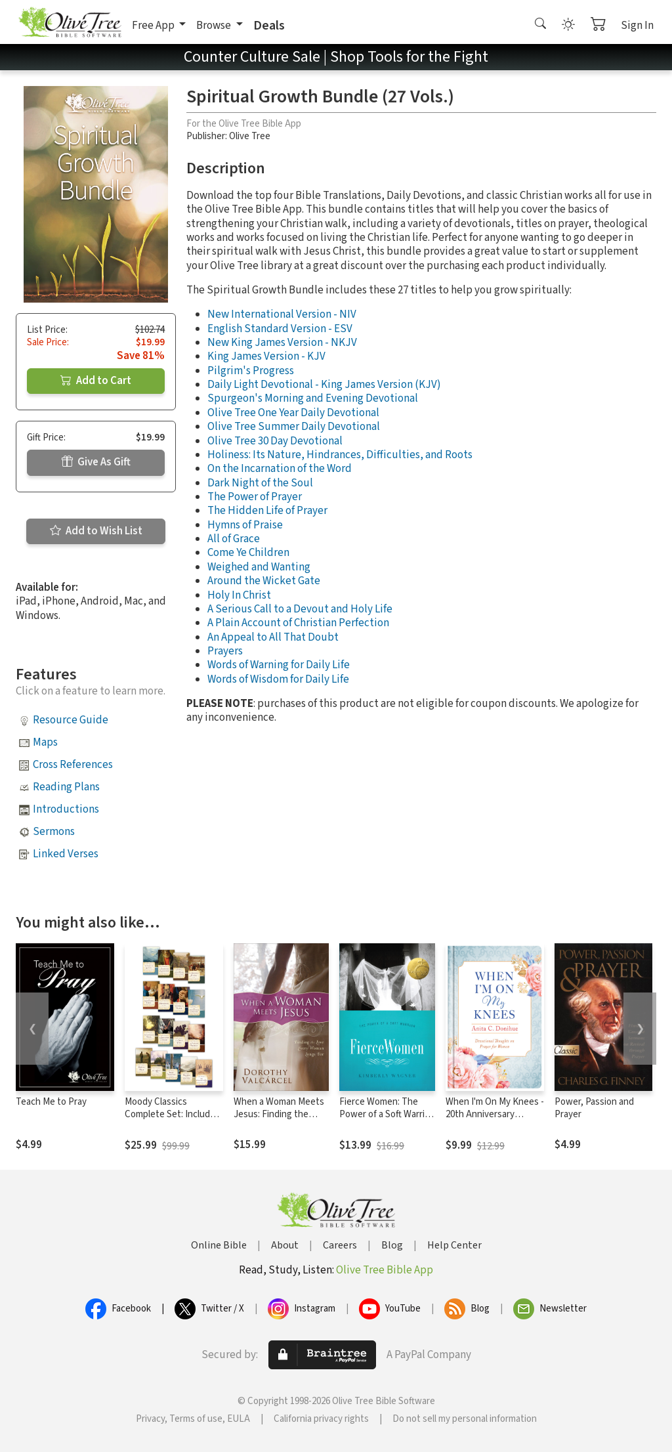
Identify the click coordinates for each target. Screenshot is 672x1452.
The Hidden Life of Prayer (267, 511)
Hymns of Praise (245, 525)
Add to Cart (95, 381)
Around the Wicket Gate (263, 581)
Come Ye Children (248, 553)
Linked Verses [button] (65, 854)
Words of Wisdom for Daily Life (278, 679)
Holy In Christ (239, 595)
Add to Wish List (96, 531)
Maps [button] (45, 742)
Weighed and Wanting (258, 567)
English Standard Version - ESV (279, 329)
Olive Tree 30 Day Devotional (275, 441)
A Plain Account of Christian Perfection (298, 623)
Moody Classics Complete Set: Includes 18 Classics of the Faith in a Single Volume (172, 1120)
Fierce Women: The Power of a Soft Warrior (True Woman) (386, 1114)
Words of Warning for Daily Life (278, 665)
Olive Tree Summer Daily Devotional (293, 427)
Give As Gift (96, 462)
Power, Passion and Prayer (594, 1108)
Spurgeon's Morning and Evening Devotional (312, 398)
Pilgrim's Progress (250, 371)
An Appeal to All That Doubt (273, 637)
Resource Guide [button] (70, 720)
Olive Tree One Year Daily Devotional (293, 413)
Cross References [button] (73, 765)
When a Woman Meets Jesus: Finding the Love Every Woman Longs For (279, 1120)
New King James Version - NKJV (282, 343)
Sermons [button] (54, 832)
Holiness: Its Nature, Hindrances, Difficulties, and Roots (339, 455)
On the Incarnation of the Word (279, 469)
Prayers (225, 651)
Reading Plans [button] (66, 787)
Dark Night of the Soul (260, 483)
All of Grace (233, 539)
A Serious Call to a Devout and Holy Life (299, 609)
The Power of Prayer (254, 497)
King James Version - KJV (266, 356)
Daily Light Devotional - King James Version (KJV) (324, 385)
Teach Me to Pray (51, 1102)
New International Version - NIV (281, 314)
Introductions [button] (66, 809)
